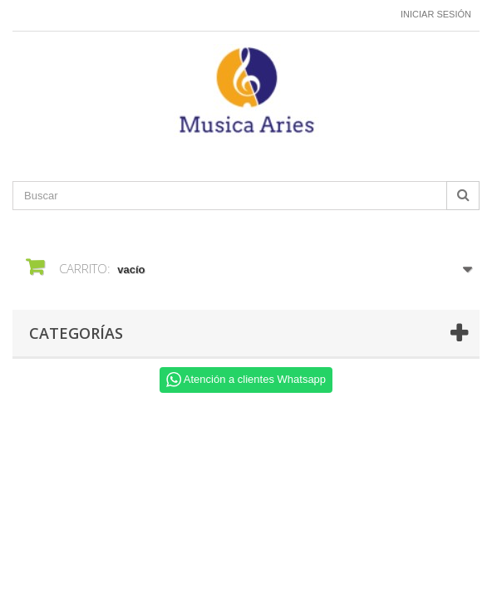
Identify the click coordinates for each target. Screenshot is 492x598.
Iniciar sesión (436, 14)
